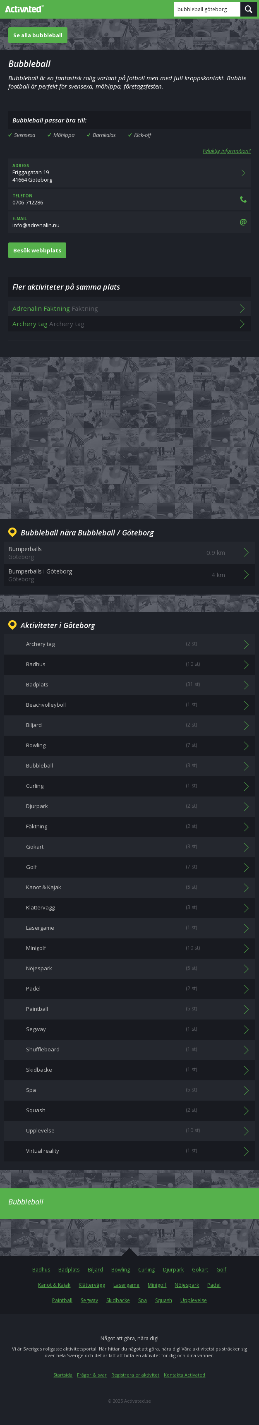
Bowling (120, 1269)
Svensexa (24, 135)
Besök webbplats (37, 250)
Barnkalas (104, 135)
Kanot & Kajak (54, 1284)
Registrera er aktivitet (135, 1375)
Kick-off (142, 135)
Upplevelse (193, 1300)
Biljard (95, 1269)
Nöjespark (187, 1284)
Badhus (41, 1269)
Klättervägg (92, 1284)
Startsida (62, 1375)
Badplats (68, 1269)
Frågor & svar (92, 1375)
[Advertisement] (129, 431)
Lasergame (126, 1284)
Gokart (200, 1269)
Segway (89, 1300)
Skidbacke (118, 1300)
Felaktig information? (227, 150)
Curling (146, 1269)
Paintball (62, 1300)
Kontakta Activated (184, 1375)
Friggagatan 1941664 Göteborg (129, 173)
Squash (163, 1300)
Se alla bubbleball (37, 35)
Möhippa (63, 135)
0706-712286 (129, 199)
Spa (142, 1300)
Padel (214, 1284)
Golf (221, 1269)
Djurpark (173, 1269)
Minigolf (157, 1284)
